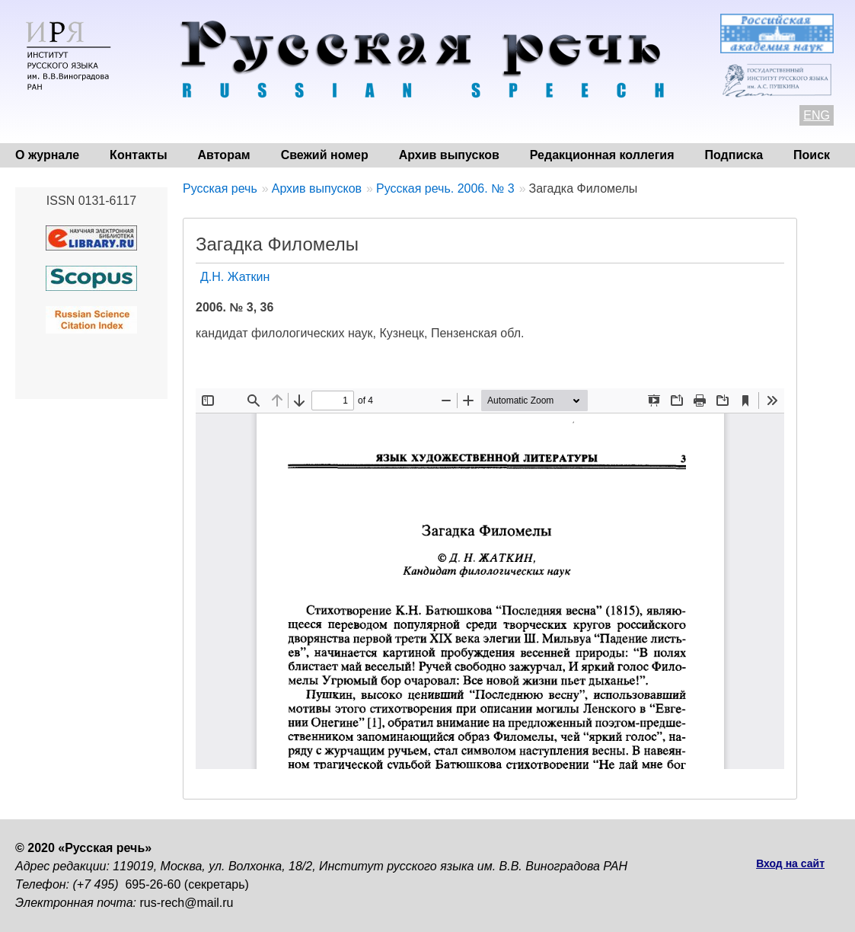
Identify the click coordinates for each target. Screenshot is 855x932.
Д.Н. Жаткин (235, 276)
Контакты (138, 154)
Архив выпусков (449, 154)
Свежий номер (324, 154)
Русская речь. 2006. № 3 (445, 188)
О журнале (47, 154)
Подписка (734, 154)
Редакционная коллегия (602, 154)
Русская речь (220, 188)
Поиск (811, 154)
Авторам (224, 154)
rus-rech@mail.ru (187, 902)
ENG (816, 115)
